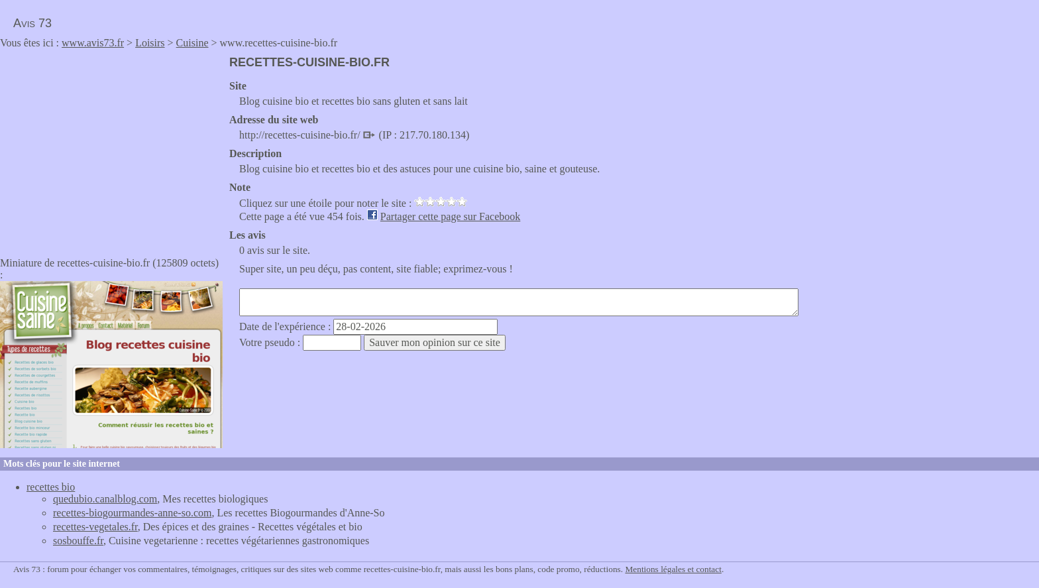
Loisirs (149, 42)
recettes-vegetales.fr (95, 526)
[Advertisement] (111, 148)
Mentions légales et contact (673, 569)
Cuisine (192, 42)
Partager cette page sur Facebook (450, 216)
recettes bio (51, 487)
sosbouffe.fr (78, 540)
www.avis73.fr (93, 42)
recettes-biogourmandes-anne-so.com (132, 512)
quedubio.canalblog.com (105, 498)
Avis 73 (32, 23)
